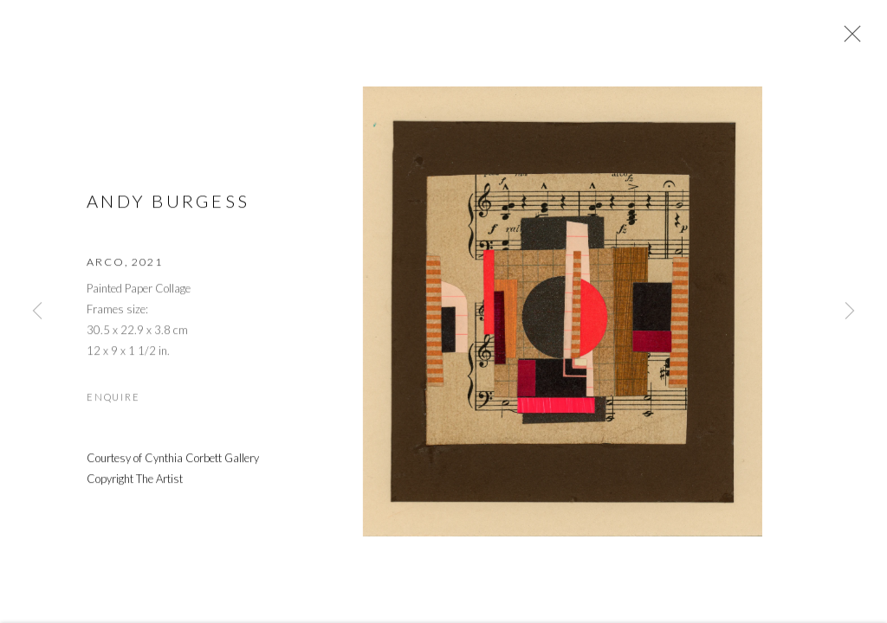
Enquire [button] (113, 399)
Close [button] (848, 39)
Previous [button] (37, 311)
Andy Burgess (168, 202)
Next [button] (850, 311)
